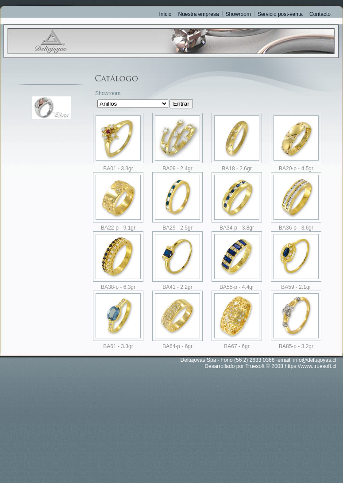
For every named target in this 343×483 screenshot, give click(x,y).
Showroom (238, 14)
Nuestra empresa (198, 14)
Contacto (320, 14)
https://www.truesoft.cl (310, 366)
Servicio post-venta (280, 14)
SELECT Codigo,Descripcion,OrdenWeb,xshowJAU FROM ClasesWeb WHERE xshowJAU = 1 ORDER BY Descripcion (132, 104)
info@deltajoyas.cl (314, 360)
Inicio (165, 14)
